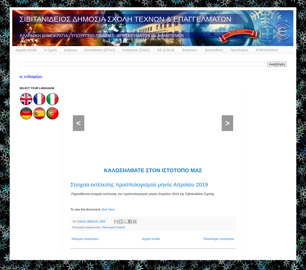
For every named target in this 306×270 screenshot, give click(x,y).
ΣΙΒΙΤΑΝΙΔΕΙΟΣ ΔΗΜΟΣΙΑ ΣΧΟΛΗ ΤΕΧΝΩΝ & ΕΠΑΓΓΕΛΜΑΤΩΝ (125, 19)
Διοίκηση (70, 50)
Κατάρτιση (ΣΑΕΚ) (136, 50)
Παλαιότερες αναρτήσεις (218, 239)
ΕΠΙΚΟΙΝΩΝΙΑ (267, 50)
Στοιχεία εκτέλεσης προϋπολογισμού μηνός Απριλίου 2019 (139, 185)
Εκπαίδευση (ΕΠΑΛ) (100, 50)
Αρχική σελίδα (26, 50)
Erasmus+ (189, 50)
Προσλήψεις (239, 50)
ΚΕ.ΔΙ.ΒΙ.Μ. (166, 50)
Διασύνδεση (214, 50)
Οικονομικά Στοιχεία (113, 227)
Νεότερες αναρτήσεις (85, 239)
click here (108, 209)
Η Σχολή (50, 50)
